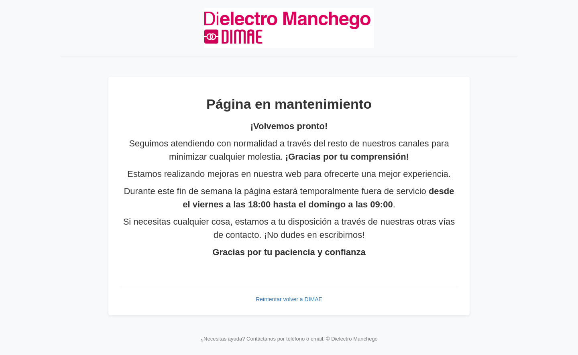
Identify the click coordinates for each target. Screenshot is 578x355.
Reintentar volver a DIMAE (289, 299)
